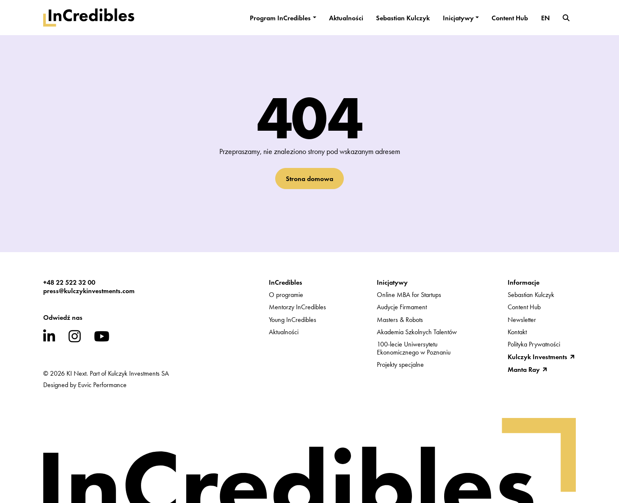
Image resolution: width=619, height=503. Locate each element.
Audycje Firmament (402, 307)
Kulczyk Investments (537, 356)
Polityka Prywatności (534, 344)
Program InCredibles (280, 18)
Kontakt (517, 332)
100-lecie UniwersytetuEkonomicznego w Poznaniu (413, 348)
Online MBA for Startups (409, 295)
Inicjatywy (458, 18)
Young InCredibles (292, 320)
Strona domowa (309, 178)
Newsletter (522, 320)
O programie (286, 295)
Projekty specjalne (400, 364)
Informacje (523, 282)
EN (545, 18)
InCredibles (285, 282)
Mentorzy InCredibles (297, 307)
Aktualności (346, 18)
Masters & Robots (400, 320)
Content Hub (510, 18)
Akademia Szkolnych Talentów (417, 332)
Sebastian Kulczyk (403, 18)
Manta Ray (524, 369)
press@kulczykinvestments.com (89, 290)
